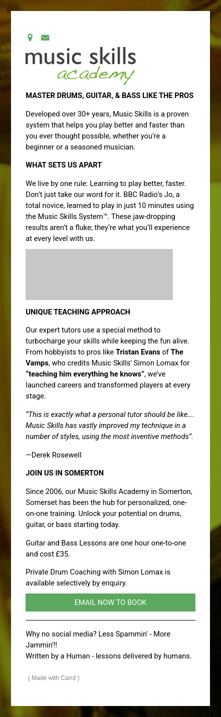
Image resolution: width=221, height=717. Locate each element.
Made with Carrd (54, 678)
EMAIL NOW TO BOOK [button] (111, 602)
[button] (30, 37)
